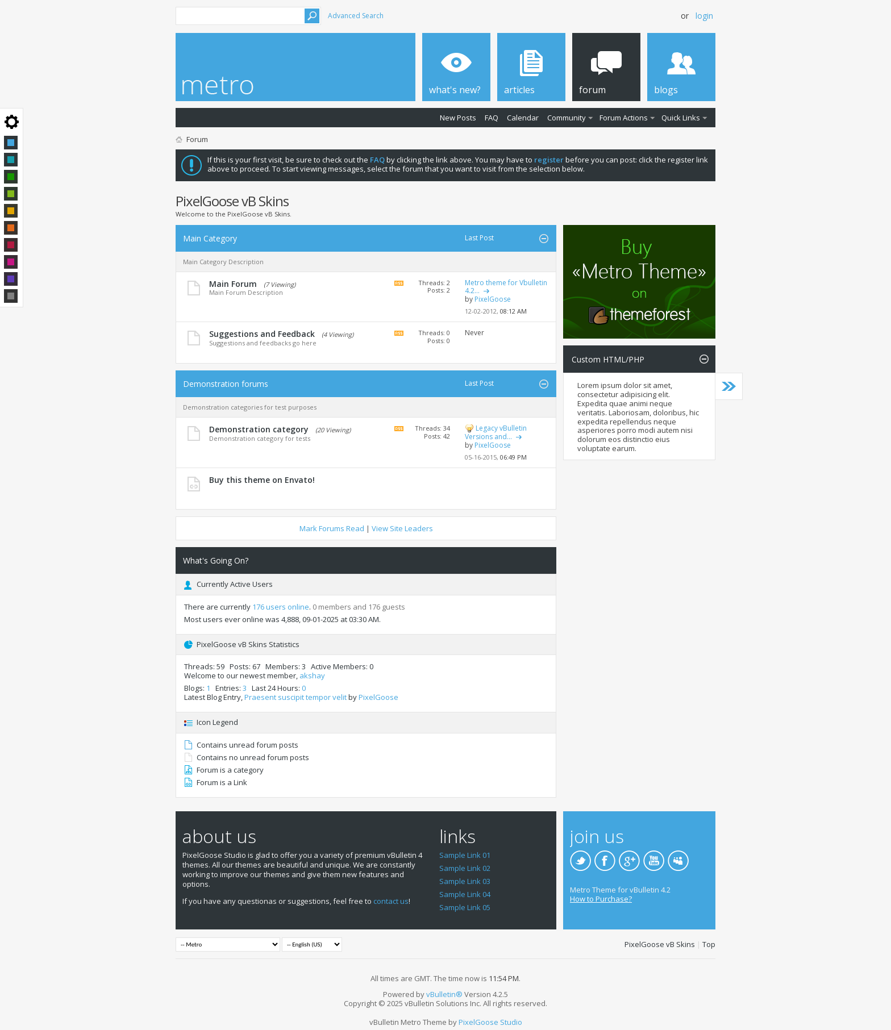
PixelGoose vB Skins (659, 944)
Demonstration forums (225, 383)
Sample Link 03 (464, 881)
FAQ (491, 117)
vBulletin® (444, 994)
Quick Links (680, 117)
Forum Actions (623, 117)
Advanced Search (356, 15)
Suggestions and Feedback (262, 333)
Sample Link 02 (464, 868)
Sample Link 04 (464, 894)
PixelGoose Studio (490, 1022)
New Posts (458, 117)
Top (708, 944)
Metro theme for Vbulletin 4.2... (506, 287)
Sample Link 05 (464, 907)
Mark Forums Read (331, 528)
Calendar (523, 117)
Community (566, 117)
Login (704, 15)
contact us (391, 901)
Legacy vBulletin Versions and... (496, 432)
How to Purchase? (601, 899)
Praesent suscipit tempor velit (295, 697)
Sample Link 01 (464, 855)
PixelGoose (378, 697)
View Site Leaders (402, 528)
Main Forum (233, 283)
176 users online (280, 607)
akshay (312, 675)
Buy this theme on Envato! (262, 479)
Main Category (210, 238)
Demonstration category (259, 429)
